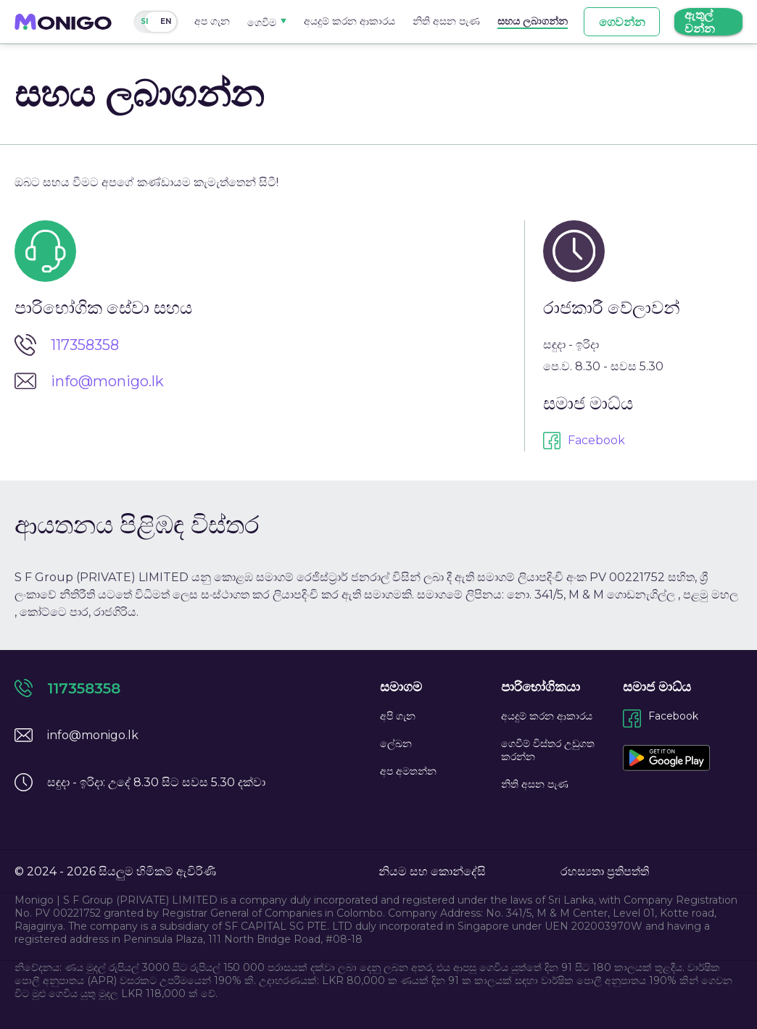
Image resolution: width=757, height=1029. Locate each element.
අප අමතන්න (408, 771)
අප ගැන (212, 21)
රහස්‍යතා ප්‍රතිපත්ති (604, 871)
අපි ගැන (397, 715)
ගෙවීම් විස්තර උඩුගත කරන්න (548, 750)
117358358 (85, 345)
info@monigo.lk (107, 381)
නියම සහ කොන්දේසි (432, 871)
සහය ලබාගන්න (532, 21)
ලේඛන (396, 743)
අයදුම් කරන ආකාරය (349, 21)
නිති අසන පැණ (446, 21)
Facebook (596, 440)
